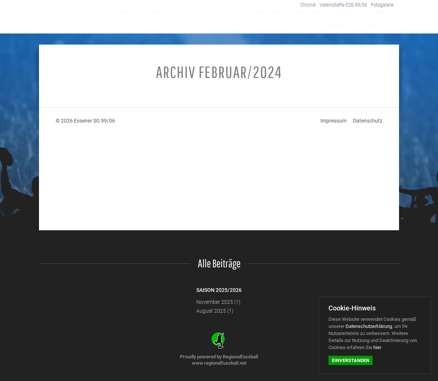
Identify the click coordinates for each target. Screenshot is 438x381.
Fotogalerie (381, 7)
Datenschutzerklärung (369, 326)
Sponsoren (378, 23)
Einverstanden (350, 360)
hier (377, 347)
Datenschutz (367, 121)
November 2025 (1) (218, 302)
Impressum (333, 121)
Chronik (299, 7)
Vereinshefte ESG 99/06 (338, 7)
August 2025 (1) (214, 311)
